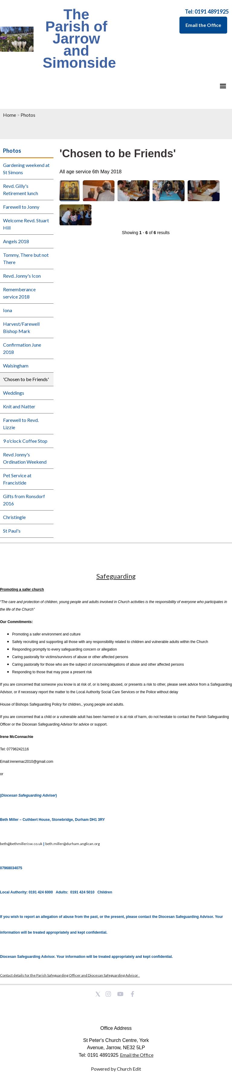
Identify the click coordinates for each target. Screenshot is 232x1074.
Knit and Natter (19, 406)
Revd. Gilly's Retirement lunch (20, 189)
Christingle (14, 517)
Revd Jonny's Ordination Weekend (25, 458)
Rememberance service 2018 (19, 292)
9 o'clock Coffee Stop (25, 441)
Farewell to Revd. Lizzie (21, 423)
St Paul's (12, 531)
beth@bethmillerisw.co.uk (21, 843)
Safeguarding (116, 576)
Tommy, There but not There (26, 258)
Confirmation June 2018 (22, 348)
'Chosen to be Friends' (26, 379)
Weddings (13, 393)
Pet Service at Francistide (17, 478)
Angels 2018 (16, 241)
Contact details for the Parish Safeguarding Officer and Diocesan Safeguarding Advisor (70, 975)
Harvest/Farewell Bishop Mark (21, 327)
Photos (28, 115)
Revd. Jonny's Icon (22, 276)
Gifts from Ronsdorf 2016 (24, 499)
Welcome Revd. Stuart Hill (26, 223)
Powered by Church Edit (116, 1069)
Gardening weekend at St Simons (26, 168)
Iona (7, 310)
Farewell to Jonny (21, 207)
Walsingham (15, 365)
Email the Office (203, 25)
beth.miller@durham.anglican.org (72, 843)
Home (9, 115)
